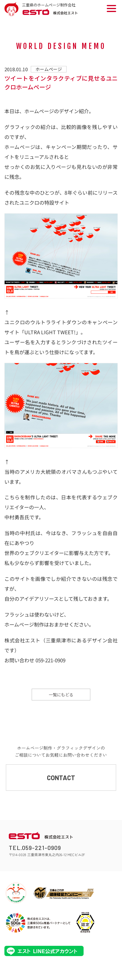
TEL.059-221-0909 (35, 848)
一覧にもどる (61, 694)
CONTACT (61, 777)
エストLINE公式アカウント (44, 951)
